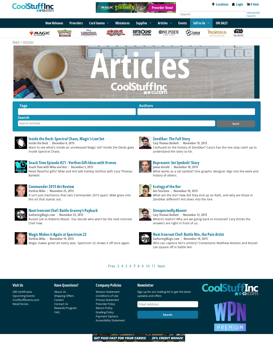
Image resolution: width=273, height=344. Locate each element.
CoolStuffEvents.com (26, 300)
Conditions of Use (107, 296)
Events (182, 23)
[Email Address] (167, 304)
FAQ (57, 312)
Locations (220, 4)
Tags (23, 105)
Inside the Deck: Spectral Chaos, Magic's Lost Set (66, 138)
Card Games (97, 23)
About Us (60, 292)
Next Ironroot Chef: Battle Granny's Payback (63, 210)
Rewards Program (65, 308)
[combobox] (77, 111)
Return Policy (104, 308)
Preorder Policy (105, 304)
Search (23, 117)
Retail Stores (20, 304)
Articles (163, 23)
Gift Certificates (22, 292)
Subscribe (167, 314)
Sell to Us (199, 23)
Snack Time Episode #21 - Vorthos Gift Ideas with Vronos (72, 162)
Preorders (76, 23)
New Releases (54, 23)
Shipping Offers (64, 296)
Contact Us (61, 304)
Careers (59, 300)
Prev (111, 266)
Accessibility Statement (110, 320)
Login (237, 4)
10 (148, 266)
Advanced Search (253, 14)
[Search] (213, 14)
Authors (146, 105)
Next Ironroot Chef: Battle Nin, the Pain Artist (188, 234)
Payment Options (107, 316)
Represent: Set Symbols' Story (176, 162)
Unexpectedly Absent (170, 210)
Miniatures (122, 23)
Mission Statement (108, 292)
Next (161, 266)
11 (153, 266)
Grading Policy (105, 312)
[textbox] (20, 112)
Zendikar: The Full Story (171, 138)
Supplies (141, 23)
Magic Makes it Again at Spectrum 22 (58, 234)
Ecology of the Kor (167, 186)
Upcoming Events (24, 296)
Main (16, 42)
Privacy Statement (107, 300)
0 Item (255, 4)
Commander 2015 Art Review (51, 186)
